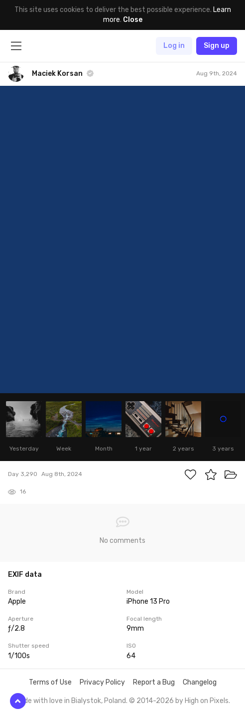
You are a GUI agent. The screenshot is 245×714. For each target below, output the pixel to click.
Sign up (217, 45)
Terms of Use (50, 682)
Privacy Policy (102, 682)
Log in (174, 45)
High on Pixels (207, 701)
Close (132, 19)
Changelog (200, 682)
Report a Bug (154, 682)
